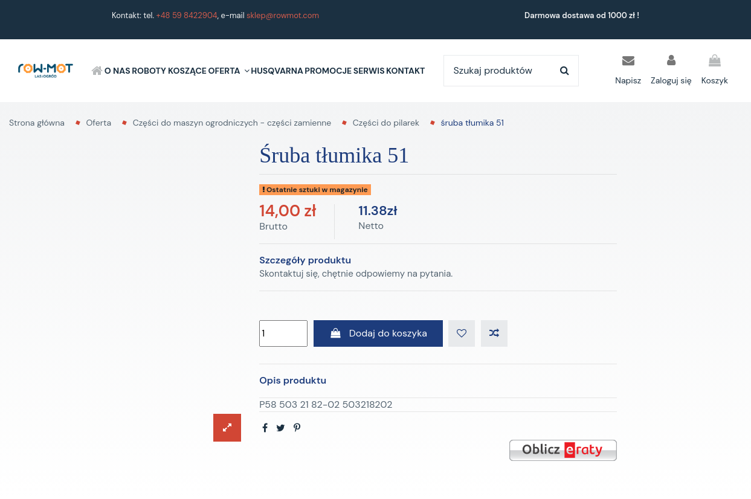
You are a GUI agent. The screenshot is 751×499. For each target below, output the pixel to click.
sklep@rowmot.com (283, 15)
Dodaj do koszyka (378, 333)
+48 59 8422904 (187, 15)
